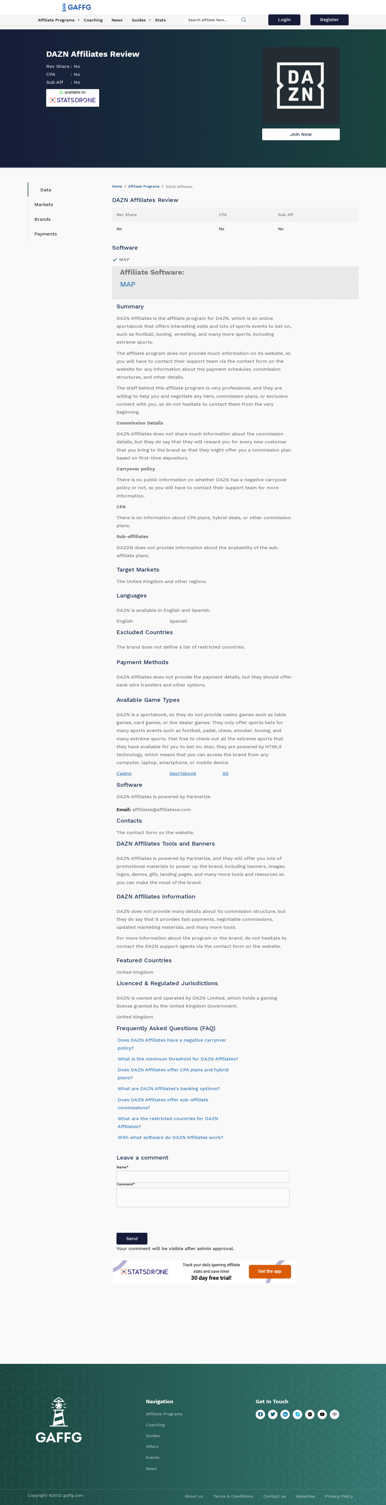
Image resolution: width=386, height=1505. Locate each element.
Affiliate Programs (55, 20)
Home (117, 186)
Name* (123, 1167)
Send (132, 1238)
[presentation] (161, 1221)
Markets (43, 204)
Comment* (126, 1184)
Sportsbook (182, 773)
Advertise (305, 1496)
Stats (157, 20)
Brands (42, 219)
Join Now (301, 134)
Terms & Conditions (233, 1496)
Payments (45, 234)
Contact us (274, 1496)
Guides (136, 20)
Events (152, 1457)
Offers (152, 1446)
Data (41, 190)
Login (285, 20)
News (115, 20)
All (225, 773)
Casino (124, 773)
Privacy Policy (339, 1496)
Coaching (91, 20)
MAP (127, 284)
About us (194, 1496)
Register (330, 20)
